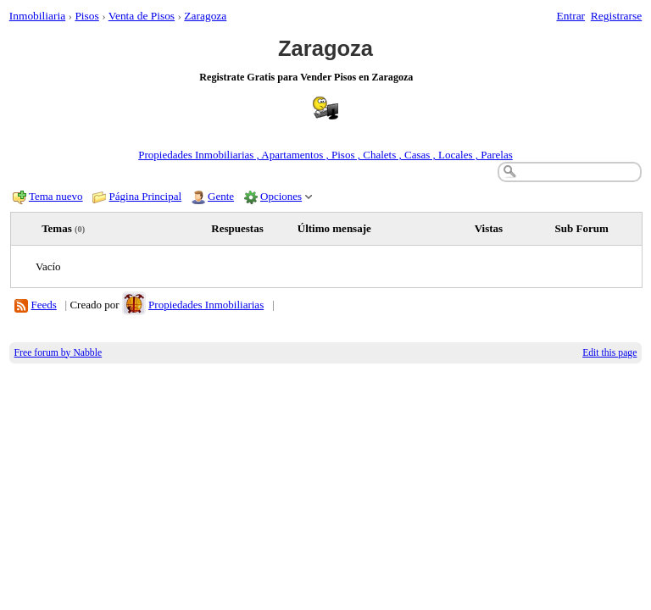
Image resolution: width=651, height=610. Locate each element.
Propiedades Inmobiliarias (206, 304)
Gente (221, 196)
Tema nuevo (56, 196)
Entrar (571, 15)
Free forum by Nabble (58, 352)
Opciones (281, 196)
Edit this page (609, 352)
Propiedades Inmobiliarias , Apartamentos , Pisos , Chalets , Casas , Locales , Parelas (325, 154)
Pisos (86, 15)
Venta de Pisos (141, 15)
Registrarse (616, 15)
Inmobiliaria (37, 15)
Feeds (44, 304)
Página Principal (145, 196)
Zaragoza (205, 15)
